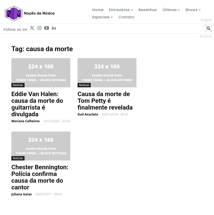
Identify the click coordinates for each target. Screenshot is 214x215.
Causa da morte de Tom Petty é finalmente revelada (105, 100)
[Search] (208, 28)
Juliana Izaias (21, 194)
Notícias (18, 85)
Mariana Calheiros (25, 121)
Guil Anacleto (88, 114)
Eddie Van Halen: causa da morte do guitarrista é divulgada (37, 104)
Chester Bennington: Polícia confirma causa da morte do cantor (39, 177)
